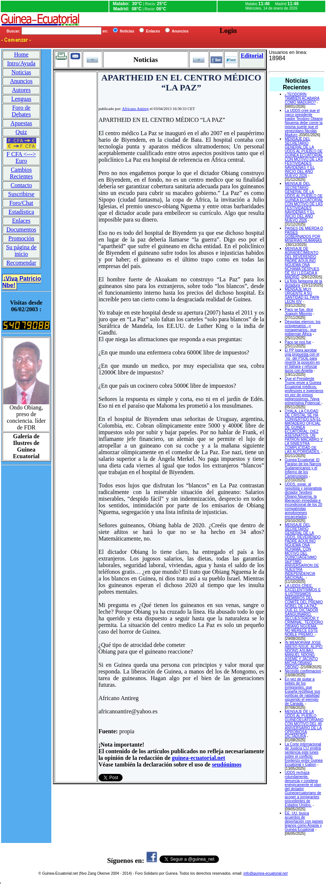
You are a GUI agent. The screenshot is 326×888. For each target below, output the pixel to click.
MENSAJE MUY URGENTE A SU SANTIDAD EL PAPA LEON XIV (302, 295)
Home (21, 54)
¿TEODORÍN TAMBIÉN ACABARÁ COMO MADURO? (302, 98)
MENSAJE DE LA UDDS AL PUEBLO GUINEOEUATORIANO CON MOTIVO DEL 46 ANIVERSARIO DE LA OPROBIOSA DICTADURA (304, 724)
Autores (21, 90)
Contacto (21, 185)
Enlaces (21, 220)
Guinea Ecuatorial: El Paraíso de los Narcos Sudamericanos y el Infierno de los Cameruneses (303, 468)
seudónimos (226, 764)
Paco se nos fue (298, 342)
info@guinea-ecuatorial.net (265, 873)
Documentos (21, 229)
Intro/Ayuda (21, 63)
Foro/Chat (21, 203)
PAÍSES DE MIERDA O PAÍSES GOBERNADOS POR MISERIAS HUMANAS (304, 234)
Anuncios (21, 81)
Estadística (21, 212)
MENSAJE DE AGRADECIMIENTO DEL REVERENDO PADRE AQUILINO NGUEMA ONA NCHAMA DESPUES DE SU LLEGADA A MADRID (302, 263)
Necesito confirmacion (303, 671)
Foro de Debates (21, 110)
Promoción (21, 238)
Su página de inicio (21, 250)
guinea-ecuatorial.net (198, 758)
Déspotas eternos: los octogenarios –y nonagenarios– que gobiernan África (302, 328)
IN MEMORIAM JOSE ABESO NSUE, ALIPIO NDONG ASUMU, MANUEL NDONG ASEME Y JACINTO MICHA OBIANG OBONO (303, 655)
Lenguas (21, 99)
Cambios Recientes (21, 173)
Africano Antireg (135, 109)
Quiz (21, 132)
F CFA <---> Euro (21, 157)
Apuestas (21, 123)
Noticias (21, 72)
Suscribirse (21, 194)
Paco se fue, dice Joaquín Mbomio (299, 312)
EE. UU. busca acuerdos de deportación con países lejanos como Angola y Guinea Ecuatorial (304, 821)
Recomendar (21, 263)
